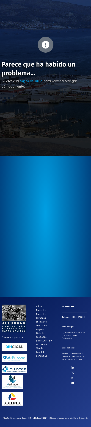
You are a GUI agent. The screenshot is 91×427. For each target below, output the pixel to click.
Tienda (39, 348)
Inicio (39, 306)
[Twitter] (81, 372)
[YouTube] (81, 383)
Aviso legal (69, 418)
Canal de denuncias (41, 354)
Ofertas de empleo (41, 327)
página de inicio (30, 81)
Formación (41, 321)
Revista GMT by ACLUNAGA (44, 342)
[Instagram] (81, 377)
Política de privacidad (56, 418)
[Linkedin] (81, 367)
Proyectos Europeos (41, 316)
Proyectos (41, 310)
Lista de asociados (41, 335)
